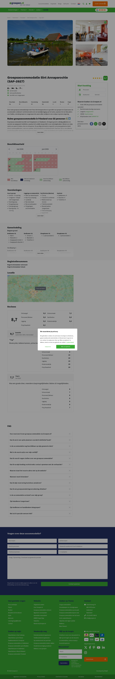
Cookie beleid (70, 342)
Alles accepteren (65, 347)
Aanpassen (48, 347)
